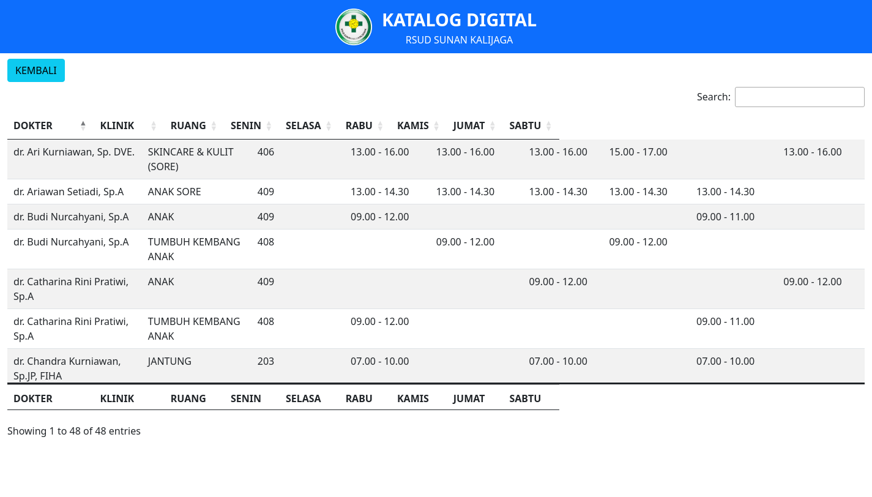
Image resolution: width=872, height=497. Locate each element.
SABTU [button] (814, 125)
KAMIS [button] (670, 125)
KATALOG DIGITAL (459, 19)
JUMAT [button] (742, 125)
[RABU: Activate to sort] (612, 126)
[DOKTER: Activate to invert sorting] (106, 126)
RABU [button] (595, 125)
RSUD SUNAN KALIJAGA (459, 40)
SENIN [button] (453, 125)
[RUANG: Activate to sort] (396, 126)
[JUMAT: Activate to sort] (756, 126)
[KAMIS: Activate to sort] (684, 126)
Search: (714, 96)
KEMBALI (36, 70)
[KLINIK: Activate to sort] (284, 126)
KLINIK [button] (228, 125)
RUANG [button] (386, 125)
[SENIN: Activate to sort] (467, 126)
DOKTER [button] (33, 125)
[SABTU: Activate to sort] (828, 126)
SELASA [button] (527, 125)
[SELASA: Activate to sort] (540, 126)
